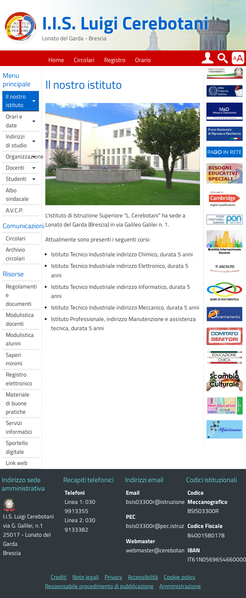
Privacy (113, 577)
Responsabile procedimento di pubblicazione (99, 586)
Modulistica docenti (20, 319)
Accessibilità (143, 577)
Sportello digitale (17, 447)
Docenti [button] (15, 167)
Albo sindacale (17, 195)
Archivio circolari (15, 254)
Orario (143, 59)
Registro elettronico (19, 379)
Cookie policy (179, 577)
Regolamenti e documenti (21, 295)
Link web (16, 462)
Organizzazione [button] (22, 156)
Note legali (85, 577)
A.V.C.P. (14, 210)
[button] (208, 58)
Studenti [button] (16, 178)
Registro (115, 59)
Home (56, 59)
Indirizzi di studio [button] (16, 141)
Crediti (59, 577)
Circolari (84, 59)
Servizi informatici (19, 427)
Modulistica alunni (20, 339)
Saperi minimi (14, 359)
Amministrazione (180, 586)
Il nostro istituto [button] (16, 101)
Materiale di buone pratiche (17, 403)
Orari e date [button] (14, 121)
